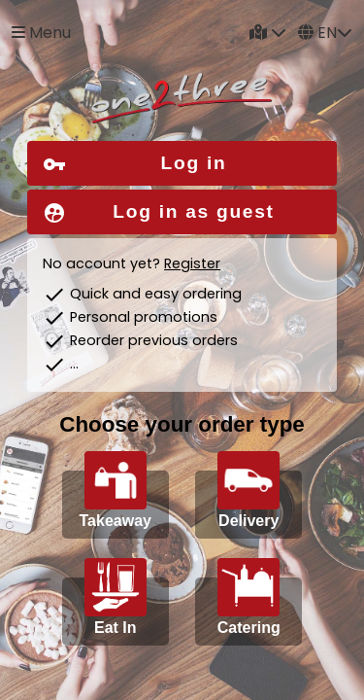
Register (192, 263)
